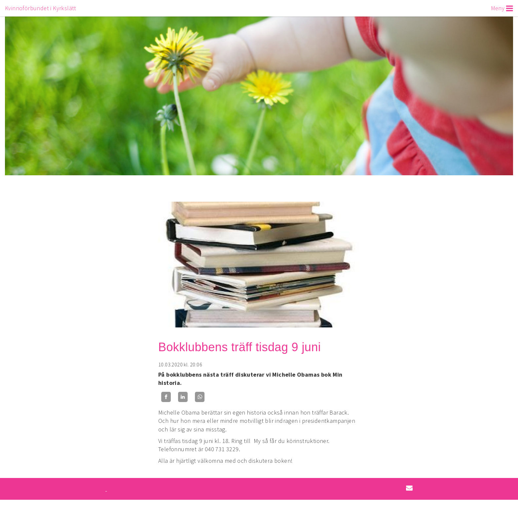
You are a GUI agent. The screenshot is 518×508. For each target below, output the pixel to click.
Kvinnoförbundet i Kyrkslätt (40, 8)
